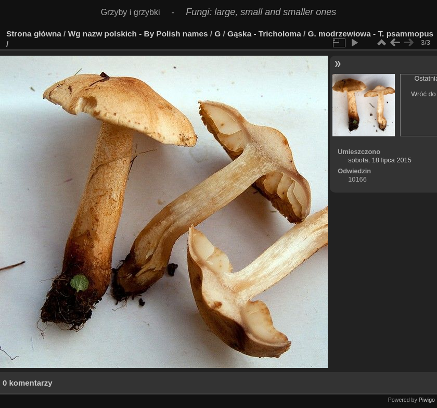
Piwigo (427, 400)
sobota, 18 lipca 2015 (380, 160)
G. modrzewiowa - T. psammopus (371, 33)
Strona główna (33, 33)
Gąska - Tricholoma (264, 33)
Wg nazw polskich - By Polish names (138, 33)
